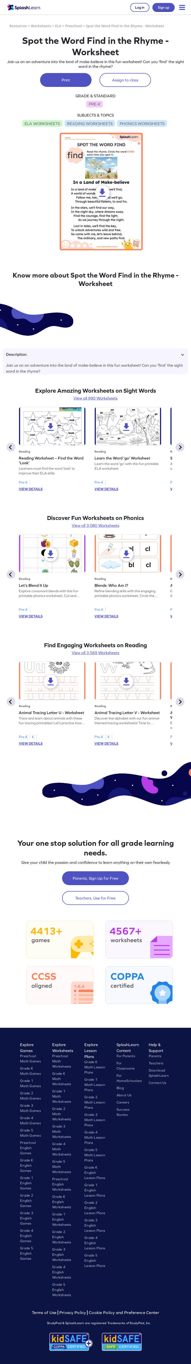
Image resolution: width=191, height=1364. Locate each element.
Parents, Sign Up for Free (95, 878)
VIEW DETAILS (31, 489)
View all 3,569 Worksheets (95, 652)
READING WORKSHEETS (90, 123)
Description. (95, 354)
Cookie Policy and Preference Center (124, 1312)
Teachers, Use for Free (95, 898)
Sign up (163, 7)
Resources (18, 26)
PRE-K (94, 104)
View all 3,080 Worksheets (95, 525)
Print (66, 80)
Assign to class (125, 80)
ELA (58, 26)
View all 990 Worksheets (95, 398)
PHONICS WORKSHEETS (142, 123)
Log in (139, 7)
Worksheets (41, 26)
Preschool (73, 26)
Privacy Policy (72, 1312)
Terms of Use (45, 1312)
